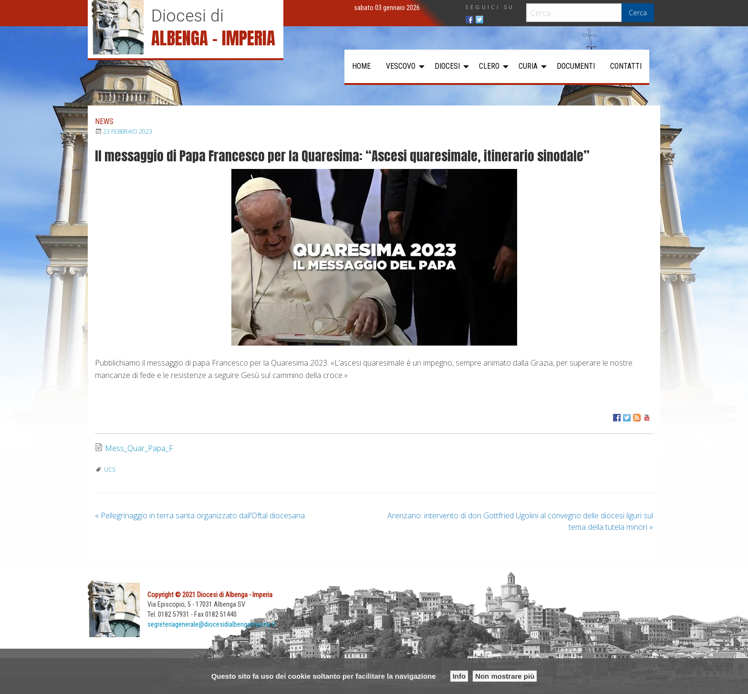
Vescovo (401, 66)
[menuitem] (361, 66)
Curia (528, 66)
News (104, 121)
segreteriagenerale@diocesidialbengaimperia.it (211, 624)
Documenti (576, 66)
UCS (109, 469)
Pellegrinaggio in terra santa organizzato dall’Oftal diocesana (200, 515)
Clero (489, 66)
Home (361, 66)
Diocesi (447, 66)
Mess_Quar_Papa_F (139, 448)
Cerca (638, 12)
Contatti (626, 66)
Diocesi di (187, 16)
